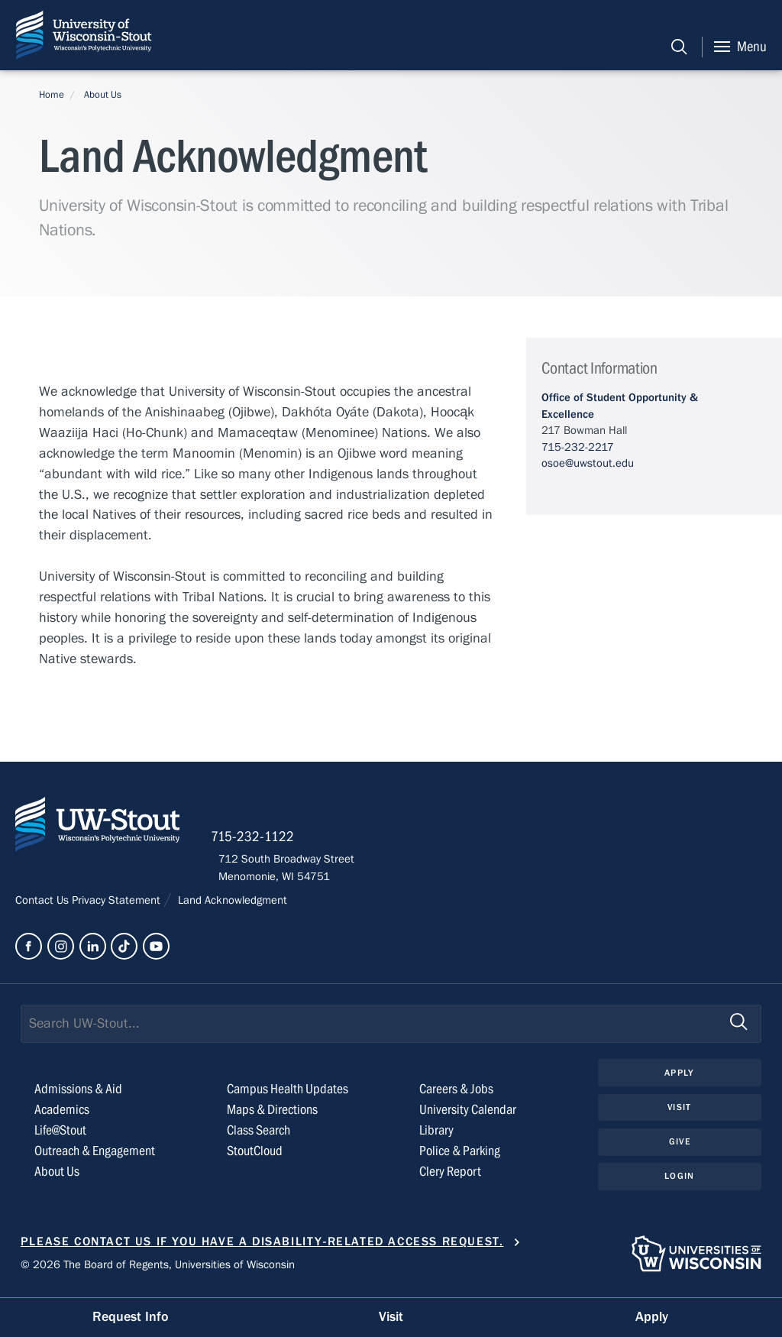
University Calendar (467, 1114)
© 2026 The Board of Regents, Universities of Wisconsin (158, 1270)
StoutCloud (255, 1156)
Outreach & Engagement (94, 1156)
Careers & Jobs (456, 1094)
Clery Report (450, 1176)
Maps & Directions (272, 1114)
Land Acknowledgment (231, 904)
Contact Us (43, 904)
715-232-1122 (260, 840)
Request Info (130, 1317)
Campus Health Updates (287, 1094)
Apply (680, 1077)
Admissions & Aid (78, 1094)
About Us (102, 94)
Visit (679, 1112)
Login (679, 1182)
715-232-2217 (577, 447)
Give (679, 1147)
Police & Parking (459, 1156)
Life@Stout (60, 1135)
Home (51, 94)
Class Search (258, 1135)
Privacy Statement (117, 904)
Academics (61, 1114)
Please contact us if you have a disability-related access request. (262, 1246)
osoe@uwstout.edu (587, 463)
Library (436, 1135)
